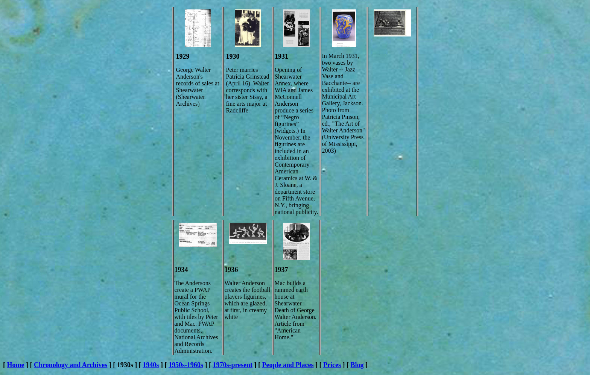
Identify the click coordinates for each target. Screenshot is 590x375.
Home (15, 365)
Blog (357, 365)
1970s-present (232, 365)
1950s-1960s (186, 365)
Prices (332, 365)
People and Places (288, 365)
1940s (151, 365)
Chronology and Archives (70, 365)
